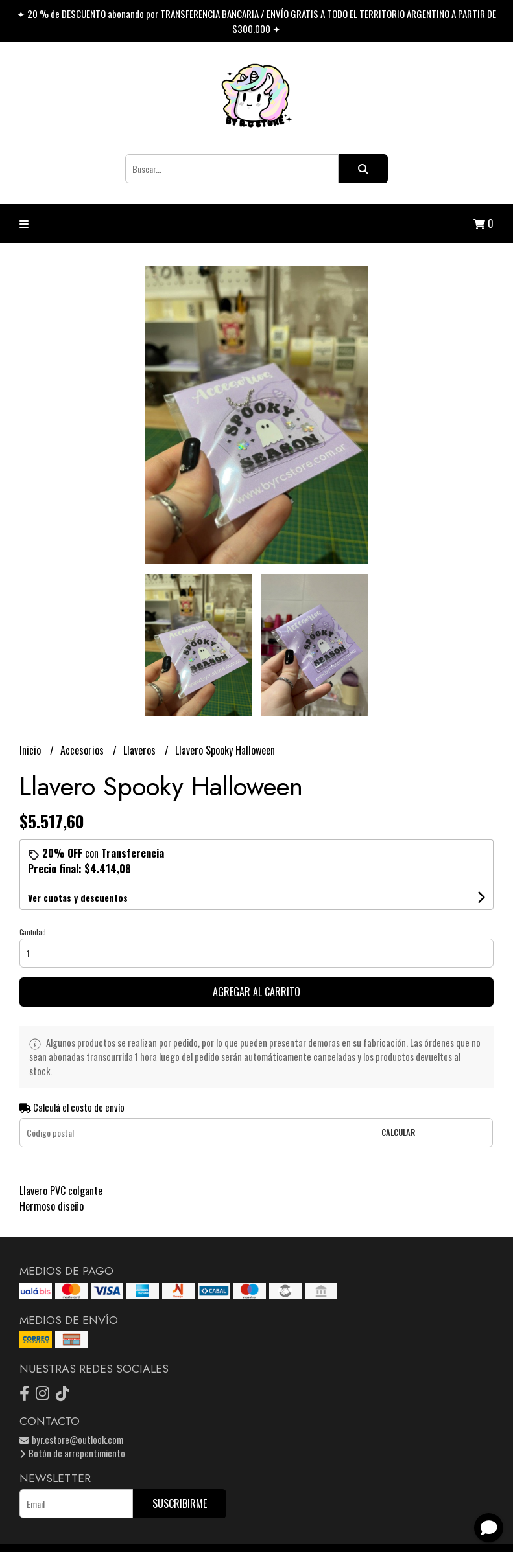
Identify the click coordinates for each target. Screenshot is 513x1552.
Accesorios (83, 750)
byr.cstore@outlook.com (71, 1439)
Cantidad (32, 932)
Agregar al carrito (256, 991)
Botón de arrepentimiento (72, 1453)
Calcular (398, 1132)
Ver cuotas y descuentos (78, 897)
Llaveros (140, 750)
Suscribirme (179, 1503)
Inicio (31, 750)
